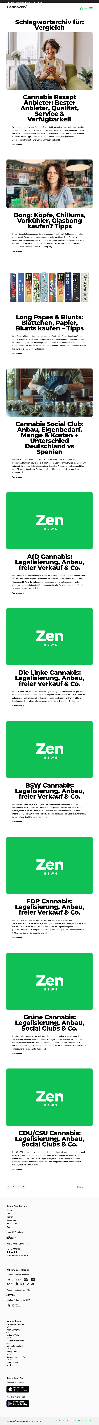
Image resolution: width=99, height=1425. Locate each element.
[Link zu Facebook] (71, 1420)
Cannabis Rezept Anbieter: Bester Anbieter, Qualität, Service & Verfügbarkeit (49, 108)
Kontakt (9, 1227)
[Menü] (90, 8)
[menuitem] (15, 2)
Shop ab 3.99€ (30, 2)
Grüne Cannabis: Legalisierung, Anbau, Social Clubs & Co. (49, 1022)
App (40, 2)
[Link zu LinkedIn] (79, 1420)
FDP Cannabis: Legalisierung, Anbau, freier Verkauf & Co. (49, 907)
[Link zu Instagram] (63, 1420)
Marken (9, 1217)
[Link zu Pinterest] (83, 1420)
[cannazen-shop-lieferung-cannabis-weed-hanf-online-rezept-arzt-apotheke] (16, 10)
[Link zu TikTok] (67, 1420)
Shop (8, 1213)
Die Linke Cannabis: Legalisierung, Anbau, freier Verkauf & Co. (49, 678)
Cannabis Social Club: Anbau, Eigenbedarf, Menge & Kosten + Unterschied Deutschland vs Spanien (49, 438)
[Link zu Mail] (91, 1420)
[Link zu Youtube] (60, 1420)
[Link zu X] (75, 1420)
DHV (28, 1300)
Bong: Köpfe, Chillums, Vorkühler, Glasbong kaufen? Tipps (49, 220)
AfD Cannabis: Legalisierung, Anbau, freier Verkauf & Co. (49, 562)
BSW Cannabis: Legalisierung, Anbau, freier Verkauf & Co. (49, 791)
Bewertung (11, 1220)
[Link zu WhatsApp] (56, 1420)
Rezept (9, 1210)
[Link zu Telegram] (87, 1420)
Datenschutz (11, 1224)
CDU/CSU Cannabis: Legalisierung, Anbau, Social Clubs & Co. (49, 1138)
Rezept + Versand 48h (15, 2)
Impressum (21, 1421)
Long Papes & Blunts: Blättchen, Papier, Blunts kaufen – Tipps (49, 322)
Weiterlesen (18, 145)
